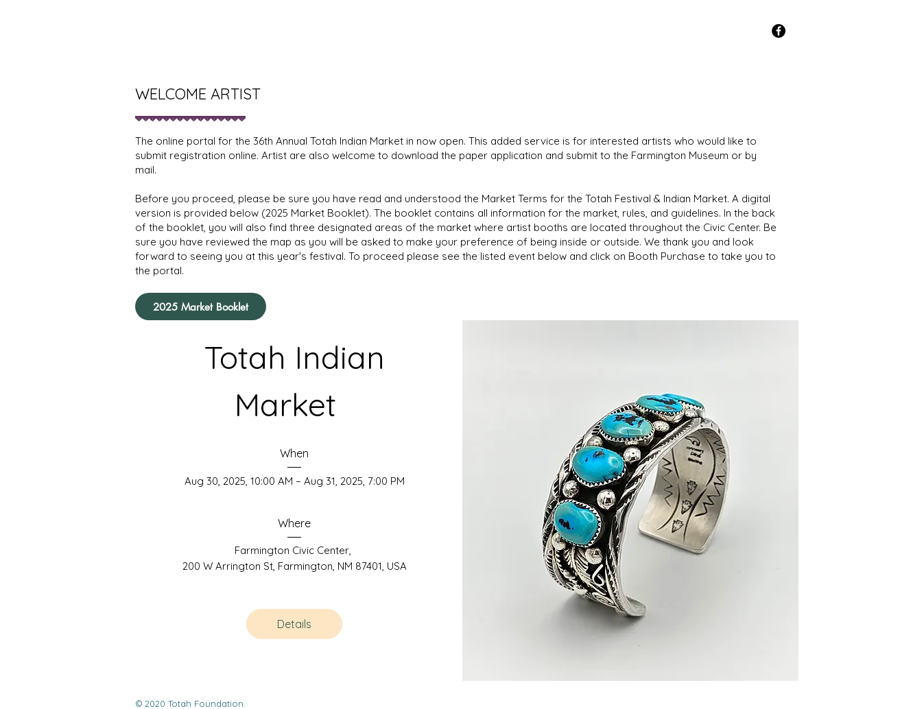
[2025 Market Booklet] (200, 306)
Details (294, 624)
